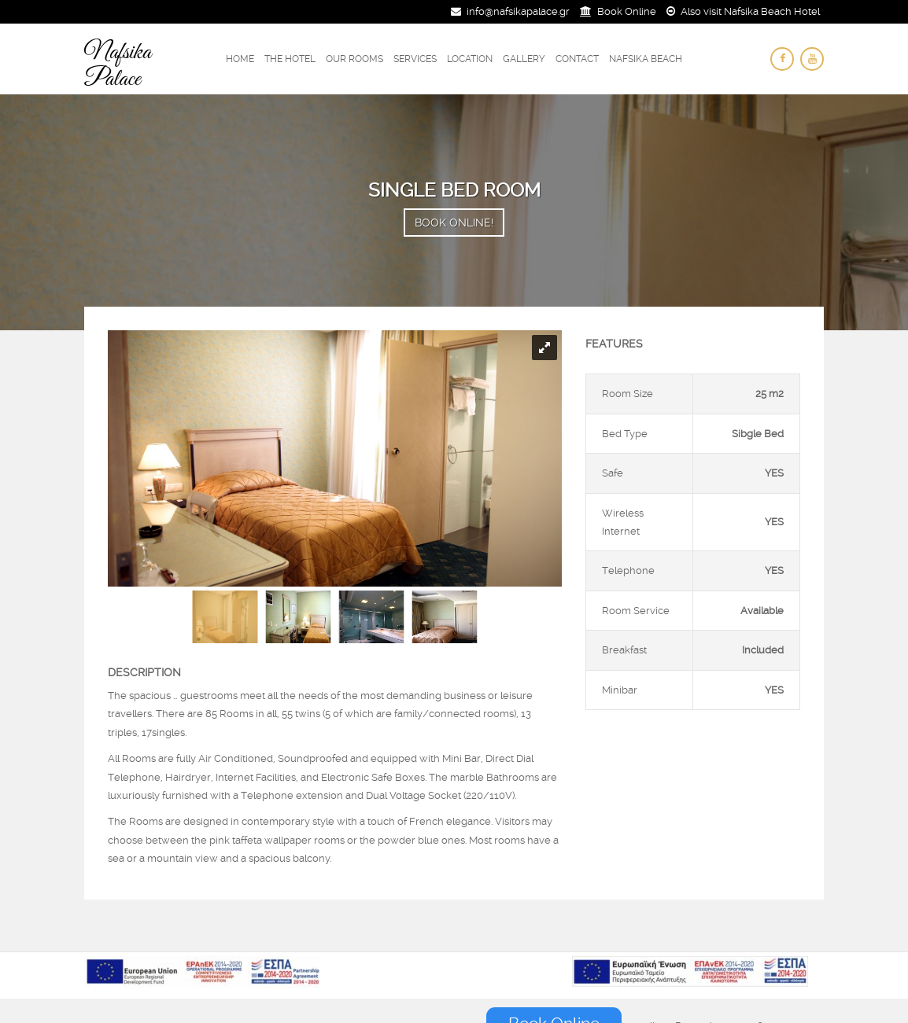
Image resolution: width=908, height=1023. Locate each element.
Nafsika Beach (645, 58)
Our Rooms (354, 58)
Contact (577, 58)
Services (415, 58)
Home (240, 58)
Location (470, 58)
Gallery (524, 58)
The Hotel (290, 58)
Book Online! (454, 222)
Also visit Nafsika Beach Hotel (750, 11)
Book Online (626, 11)
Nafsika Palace (117, 66)
